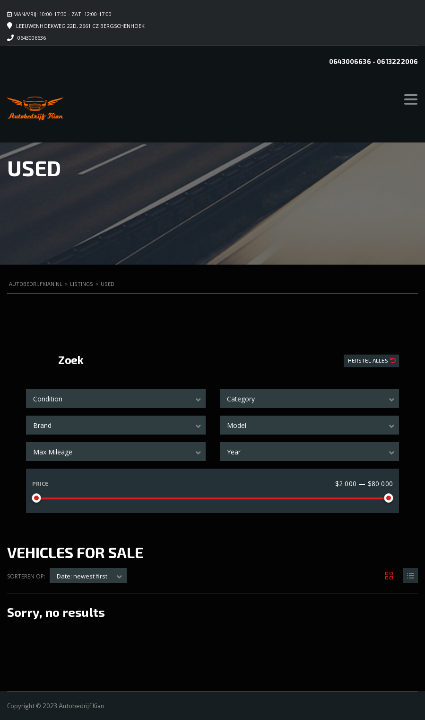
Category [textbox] (241, 398)
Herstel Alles (369, 360)
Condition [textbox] (47, 398)
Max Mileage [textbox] (52, 451)
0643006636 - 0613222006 (373, 61)
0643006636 (31, 37)
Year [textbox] (234, 451)
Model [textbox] (236, 425)
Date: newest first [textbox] (82, 576)
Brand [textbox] (42, 425)
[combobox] (116, 398)
